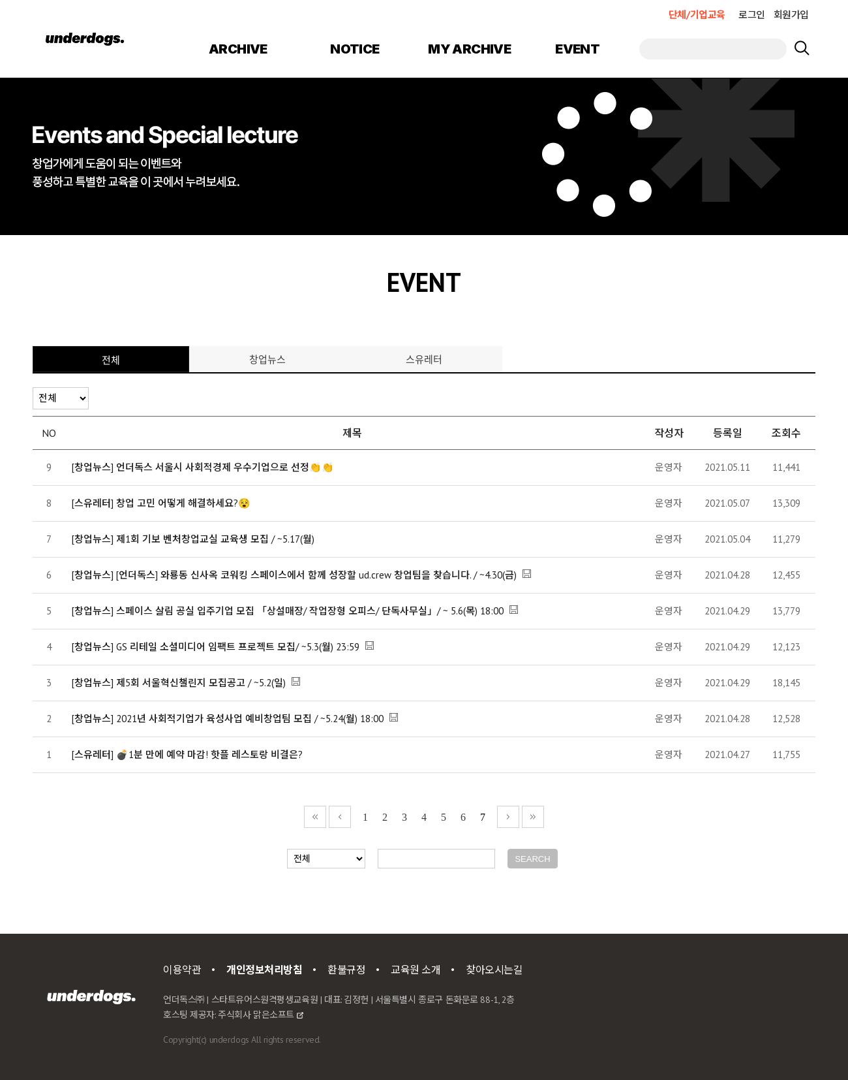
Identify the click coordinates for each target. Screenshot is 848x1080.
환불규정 (346, 969)
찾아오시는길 (494, 969)
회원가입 (791, 14)
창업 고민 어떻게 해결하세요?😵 (183, 503)
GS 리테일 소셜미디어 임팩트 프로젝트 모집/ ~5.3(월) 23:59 (237, 647)
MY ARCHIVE (469, 49)
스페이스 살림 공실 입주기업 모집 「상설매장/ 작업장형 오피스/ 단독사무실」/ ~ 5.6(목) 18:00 (310, 611)
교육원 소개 (415, 969)
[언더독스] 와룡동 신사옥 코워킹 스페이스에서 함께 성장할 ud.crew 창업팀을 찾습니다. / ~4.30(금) (316, 575)
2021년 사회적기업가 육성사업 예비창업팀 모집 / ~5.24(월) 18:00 (250, 718)
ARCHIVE (238, 49)
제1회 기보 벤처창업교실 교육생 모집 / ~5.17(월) (215, 539)
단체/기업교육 (697, 14)
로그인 (751, 14)
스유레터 (424, 359)
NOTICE (354, 49)
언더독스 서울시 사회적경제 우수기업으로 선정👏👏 (225, 467)
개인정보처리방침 (264, 969)
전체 (111, 360)
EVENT (577, 49)
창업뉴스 (267, 359)
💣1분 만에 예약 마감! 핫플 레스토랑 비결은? (209, 754)
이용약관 (182, 969)
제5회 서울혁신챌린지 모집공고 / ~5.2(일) (201, 682)
